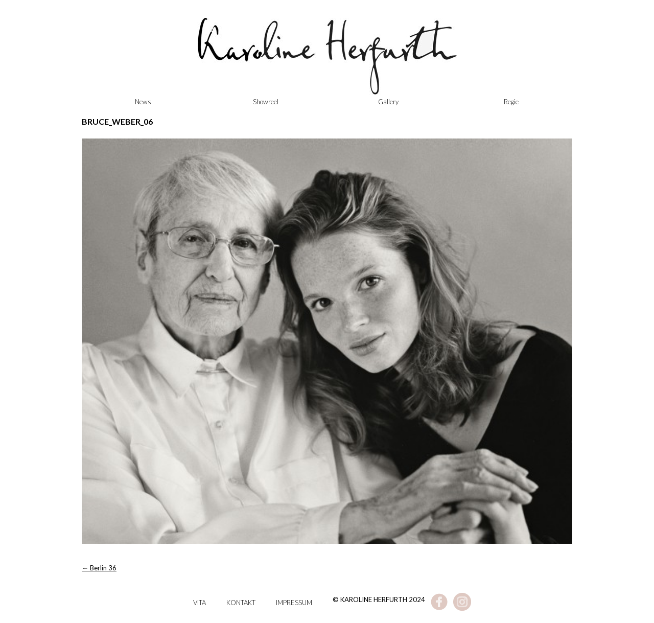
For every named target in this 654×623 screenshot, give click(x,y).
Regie (511, 102)
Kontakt (240, 602)
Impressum (294, 602)
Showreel (265, 102)
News (143, 102)
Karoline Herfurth (327, 61)
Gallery (388, 102)
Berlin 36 (99, 568)
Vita (199, 602)
